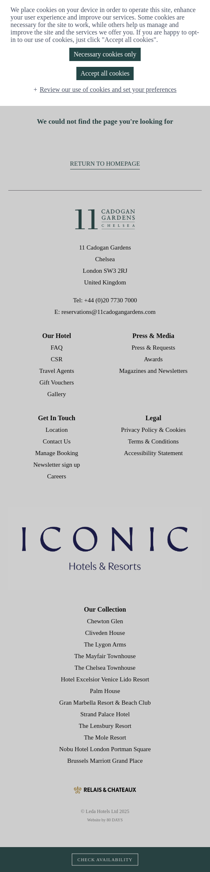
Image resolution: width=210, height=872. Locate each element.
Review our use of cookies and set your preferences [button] (108, 89)
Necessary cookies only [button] (104, 54)
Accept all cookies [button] (105, 73)
